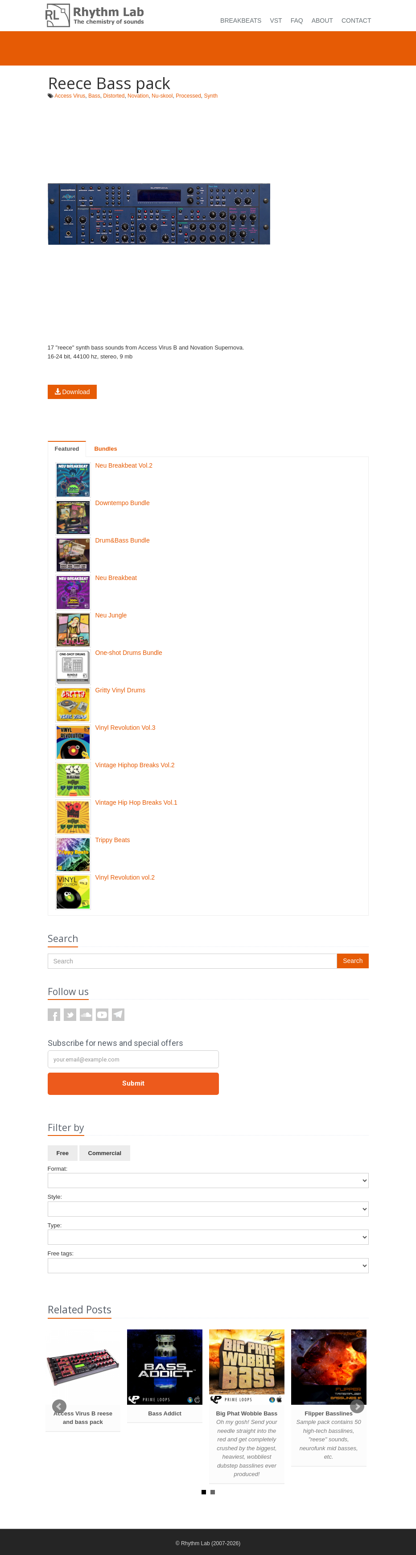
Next (357, 1406)
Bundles (105, 448)
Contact (356, 20)
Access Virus (69, 96)
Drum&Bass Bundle (122, 540)
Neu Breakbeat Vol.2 (123, 465)
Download (72, 391)
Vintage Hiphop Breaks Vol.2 (135, 765)
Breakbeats (240, 20)
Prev (59, 1406)
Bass (94, 96)
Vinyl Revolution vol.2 (125, 877)
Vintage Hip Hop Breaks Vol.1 (136, 802)
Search (352, 960)
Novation (138, 96)
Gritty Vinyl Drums (120, 690)
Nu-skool (162, 96)
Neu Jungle (111, 615)
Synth (211, 96)
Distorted (113, 96)
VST (276, 20)
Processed (188, 96)
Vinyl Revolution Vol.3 (125, 727)
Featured (67, 448)
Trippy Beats (112, 839)
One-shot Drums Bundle (128, 652)
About (322, 20)
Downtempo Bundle (122, 502)
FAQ (297, 20)
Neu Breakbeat (116, 577)
